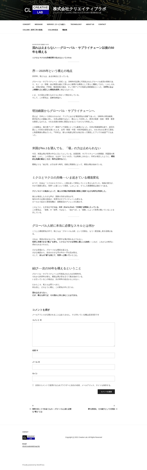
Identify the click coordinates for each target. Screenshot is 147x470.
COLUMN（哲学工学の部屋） (33, 30)
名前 (35, 350)
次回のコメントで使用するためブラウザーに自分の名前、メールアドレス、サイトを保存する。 (73, 385)
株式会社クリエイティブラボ (79, 9)
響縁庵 (64, 30)
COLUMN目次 (53, 30)
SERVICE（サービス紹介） (56, 24)
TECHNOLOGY (76, 24)
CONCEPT (26, 24)
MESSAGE (39, 24)
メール (36, 362)
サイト (35, 374)
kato (47, 44)
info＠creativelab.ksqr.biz (31, 446)
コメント (37, 320)
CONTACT (102, 24)
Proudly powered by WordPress (33, 465)
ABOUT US (90, 24)
